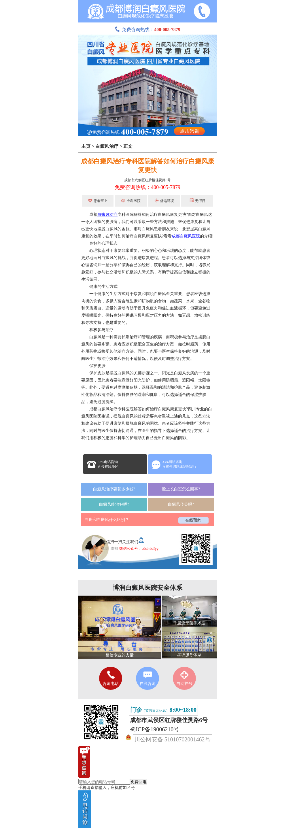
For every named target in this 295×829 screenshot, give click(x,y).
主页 (85, 146)
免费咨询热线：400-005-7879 (147, 187)
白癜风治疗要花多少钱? (114, 489)
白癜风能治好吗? (114, 504)
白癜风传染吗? (181, 504)
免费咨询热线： (147, 29)
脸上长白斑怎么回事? (181, 489)
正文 (128, 146)
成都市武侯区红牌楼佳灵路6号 (147, 180)
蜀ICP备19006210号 (154, 729)
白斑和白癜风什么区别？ (107, 520)
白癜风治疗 (106, 146)
